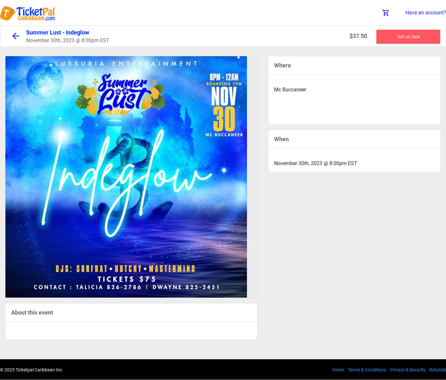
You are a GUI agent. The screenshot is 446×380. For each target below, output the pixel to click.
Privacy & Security (408, 369)
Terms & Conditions (367, 369)
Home (338, 369)
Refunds (437, 369)
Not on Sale (408, 36)
